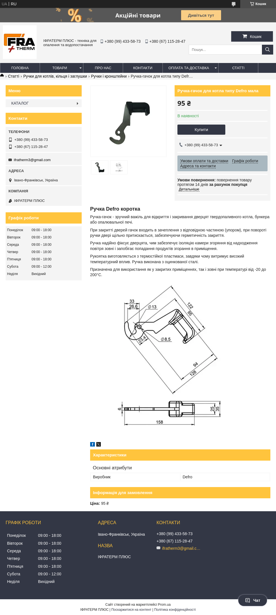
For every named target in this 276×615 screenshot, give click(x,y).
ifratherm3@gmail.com (32, 160)
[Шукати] (267, 50)
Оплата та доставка (188, 68)
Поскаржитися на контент (131, 610)
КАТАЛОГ (20, 103)
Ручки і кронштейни (109, 76)
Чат (252, 600)
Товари (59, 68)
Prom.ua (164, 605)
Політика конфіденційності (175, 610)
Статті (238, 68)
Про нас (103, 68)
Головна (20, 68)
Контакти (142, 68)
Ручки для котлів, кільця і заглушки (55, 76)
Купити (201, 129)
